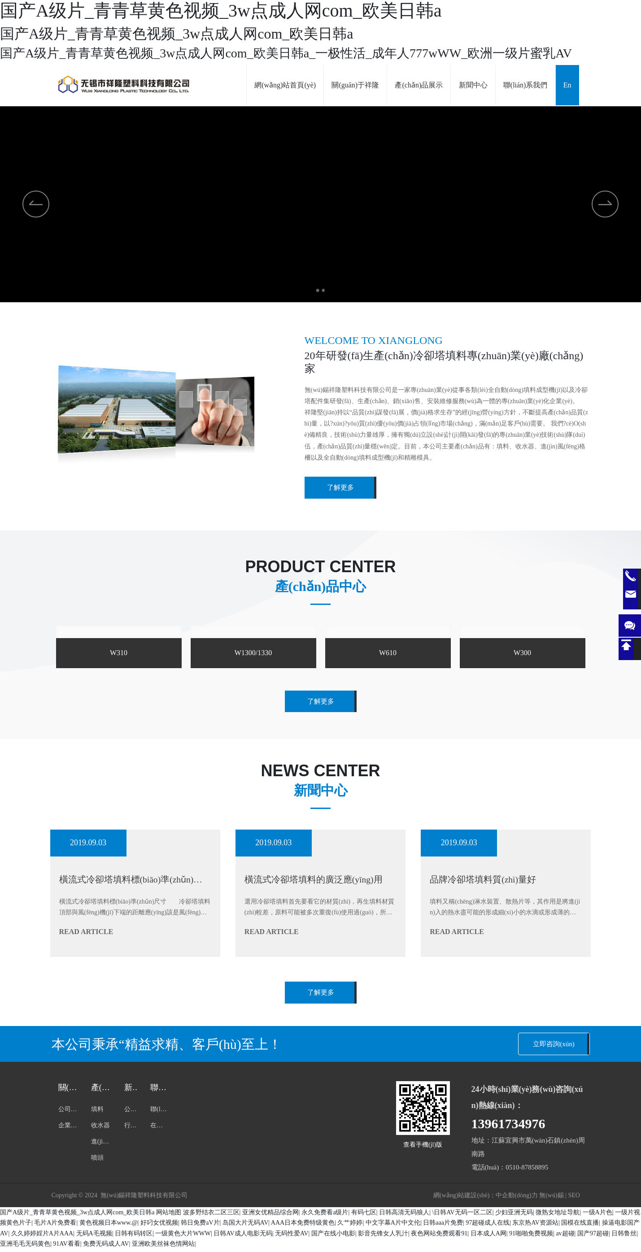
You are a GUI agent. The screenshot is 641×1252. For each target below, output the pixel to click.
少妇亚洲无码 (514, 1215)
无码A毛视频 (94, 1236)
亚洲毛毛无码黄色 (25, 1246)
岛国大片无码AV (245, 1225)
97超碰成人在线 (488, 1225)
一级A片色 (597, 1215)
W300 (522, 652)
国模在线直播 (580, 1225)
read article (86, 932)
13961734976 (508, 1126)
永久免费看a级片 (324, 1215)
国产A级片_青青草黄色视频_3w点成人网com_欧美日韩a (77, 1215)
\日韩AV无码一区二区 (462, 1215)
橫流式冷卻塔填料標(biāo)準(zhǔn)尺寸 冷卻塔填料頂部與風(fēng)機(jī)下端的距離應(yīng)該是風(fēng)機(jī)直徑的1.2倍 (135, 913)
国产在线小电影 (333, 1236)
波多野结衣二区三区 (211, 1215)
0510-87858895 (527, 1170)
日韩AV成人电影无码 (243, 1236)
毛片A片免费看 (55, 1225)
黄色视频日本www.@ (108, 1225)
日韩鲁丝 (624, 1236)
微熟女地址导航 (558, 1215)
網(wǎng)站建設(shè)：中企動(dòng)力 (485, 1198)
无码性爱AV (291, 1236)
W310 (118, 652)
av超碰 (565, 1236)
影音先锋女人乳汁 (383, 1236)
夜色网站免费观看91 (439, 1236)
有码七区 (363, 1215)
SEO (574, 1198)
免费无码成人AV (106, 1246)
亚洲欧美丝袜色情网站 (163, 1246)
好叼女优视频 (159, 1225)
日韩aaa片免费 (443, 1225)
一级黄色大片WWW (183, 1236)
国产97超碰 (593, 1236)
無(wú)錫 (551, 1198)
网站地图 (168, 1215)
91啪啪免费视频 (531, 1236)
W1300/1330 (253, 652)
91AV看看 (66, 1246)
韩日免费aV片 (200, 1225)
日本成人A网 (488, 1236)
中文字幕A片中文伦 (393, 1225)
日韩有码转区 (134, 1236)
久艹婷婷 (349, 1225)
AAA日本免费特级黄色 (303, 1225)
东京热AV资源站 (535, 1225)
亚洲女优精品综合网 (270, 1215)
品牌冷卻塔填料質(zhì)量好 (488, 880)
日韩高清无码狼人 (404, 1215)
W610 (388, 652)
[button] (315, 289)
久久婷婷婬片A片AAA (42, 1236)
